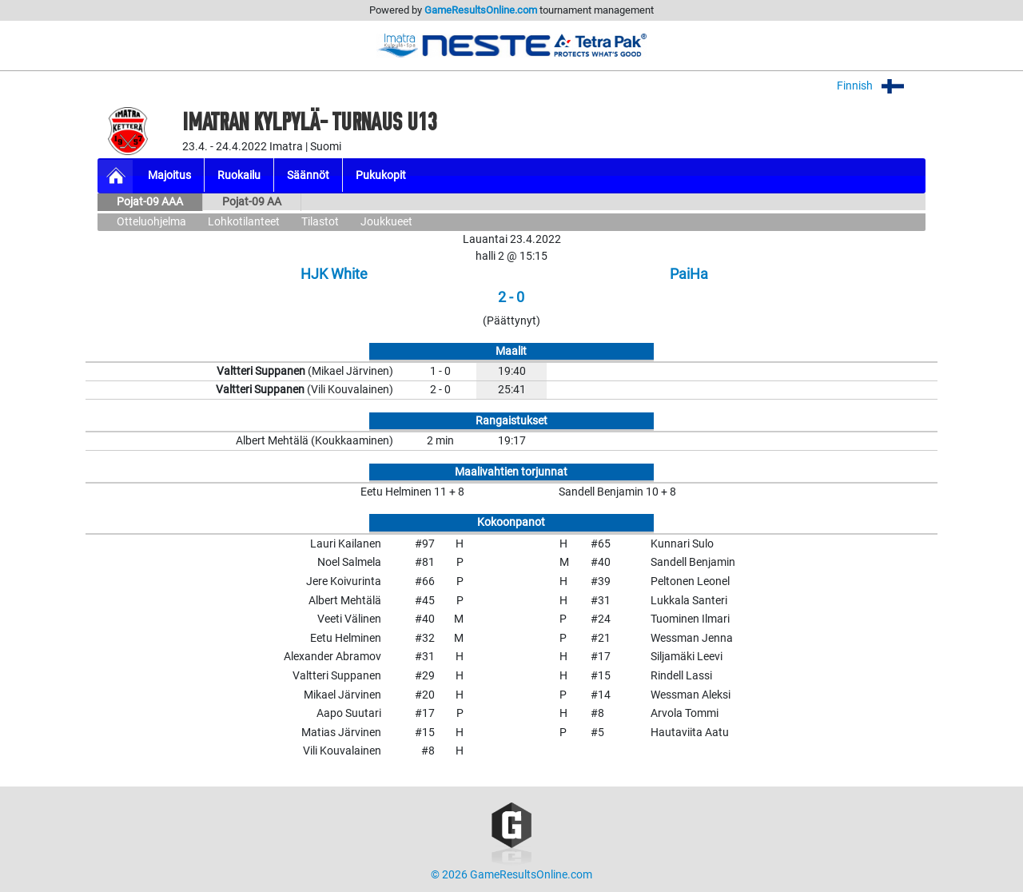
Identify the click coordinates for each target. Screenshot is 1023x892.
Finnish (881, 86)
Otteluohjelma (151, 222)
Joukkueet (386, 222)
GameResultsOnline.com (480, 10)
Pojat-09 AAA (150, 202)
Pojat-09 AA (251, 202)
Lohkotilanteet (244, 222)
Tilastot (320, 222)
